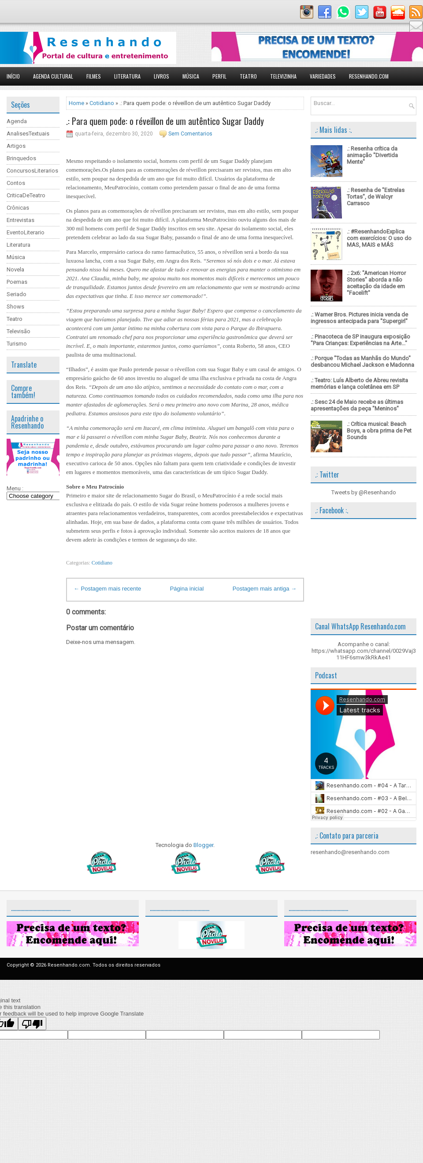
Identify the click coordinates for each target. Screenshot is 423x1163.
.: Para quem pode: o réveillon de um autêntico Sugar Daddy (165, 121)
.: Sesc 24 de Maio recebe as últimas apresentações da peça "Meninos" (357, 405)
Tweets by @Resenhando (363, 492)
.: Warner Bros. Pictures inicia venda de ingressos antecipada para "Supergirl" (359, 317)
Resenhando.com (369, 76)
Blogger (203, 845)
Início (13, 76)
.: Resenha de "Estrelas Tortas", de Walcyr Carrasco (375, 197)
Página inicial (187, 588)
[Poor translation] (32, 1023)
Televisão (18, 331)
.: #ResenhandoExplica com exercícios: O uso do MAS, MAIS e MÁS (379, 238)
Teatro (248, 76)
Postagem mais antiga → (265, 588)
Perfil (219, 76)
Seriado (16, 294)
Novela (15, 269)
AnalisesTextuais (28, 133)
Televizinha (283, 76)
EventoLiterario (26, 232)
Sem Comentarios (190, 134)
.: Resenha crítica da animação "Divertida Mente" (372, 155)
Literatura (127, 76)
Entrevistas (20, 220)
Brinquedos (21, 158)
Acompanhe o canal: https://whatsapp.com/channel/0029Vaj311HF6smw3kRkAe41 (364, 651)
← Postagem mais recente (107, 588)
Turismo (17, 343)
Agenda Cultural (53, 76)
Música (190, 76)
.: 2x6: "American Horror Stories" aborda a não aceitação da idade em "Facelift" (376, 283)
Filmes (93, 76)
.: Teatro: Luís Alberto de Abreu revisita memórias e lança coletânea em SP (359, 383)
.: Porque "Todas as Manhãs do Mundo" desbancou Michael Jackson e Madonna (362, 361)
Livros (161, 76)
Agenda (17, 121)
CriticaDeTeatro (26, 195)
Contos (16, 183)
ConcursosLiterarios (32, 170)
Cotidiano (101, 103)
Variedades (323, 76)
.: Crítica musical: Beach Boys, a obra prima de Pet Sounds (379, 430)
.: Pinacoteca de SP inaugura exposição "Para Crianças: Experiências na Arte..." (360, 339)
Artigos (16, 146)
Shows (15, 306)
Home (76, 103)
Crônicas (18, 207)
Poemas (17, 282)
